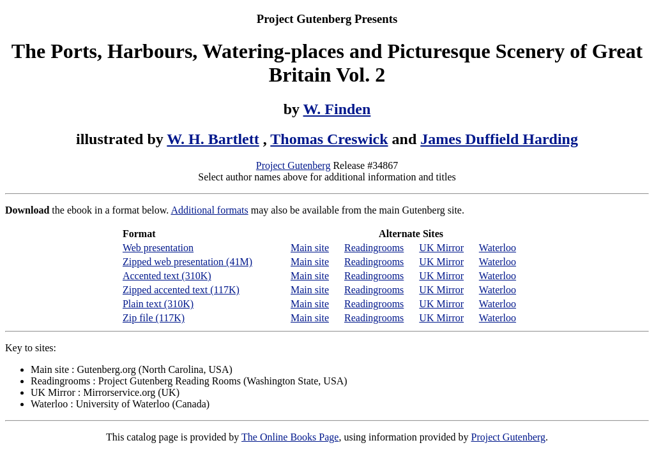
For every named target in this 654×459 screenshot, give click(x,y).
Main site (310, 247)
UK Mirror (441, 247)
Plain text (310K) (158, 303)
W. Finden (337, 109)
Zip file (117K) (154, 317)
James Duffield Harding (499, 139)
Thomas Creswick (329, 139)
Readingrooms (374, 247)
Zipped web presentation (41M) (187, 261)
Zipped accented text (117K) (181, 289)
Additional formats (209, 210)
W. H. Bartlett (213, 139)
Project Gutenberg (293, 165)
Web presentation (158, 247)
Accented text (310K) (167, 275)
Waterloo (497, 247)
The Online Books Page (289, 437)
